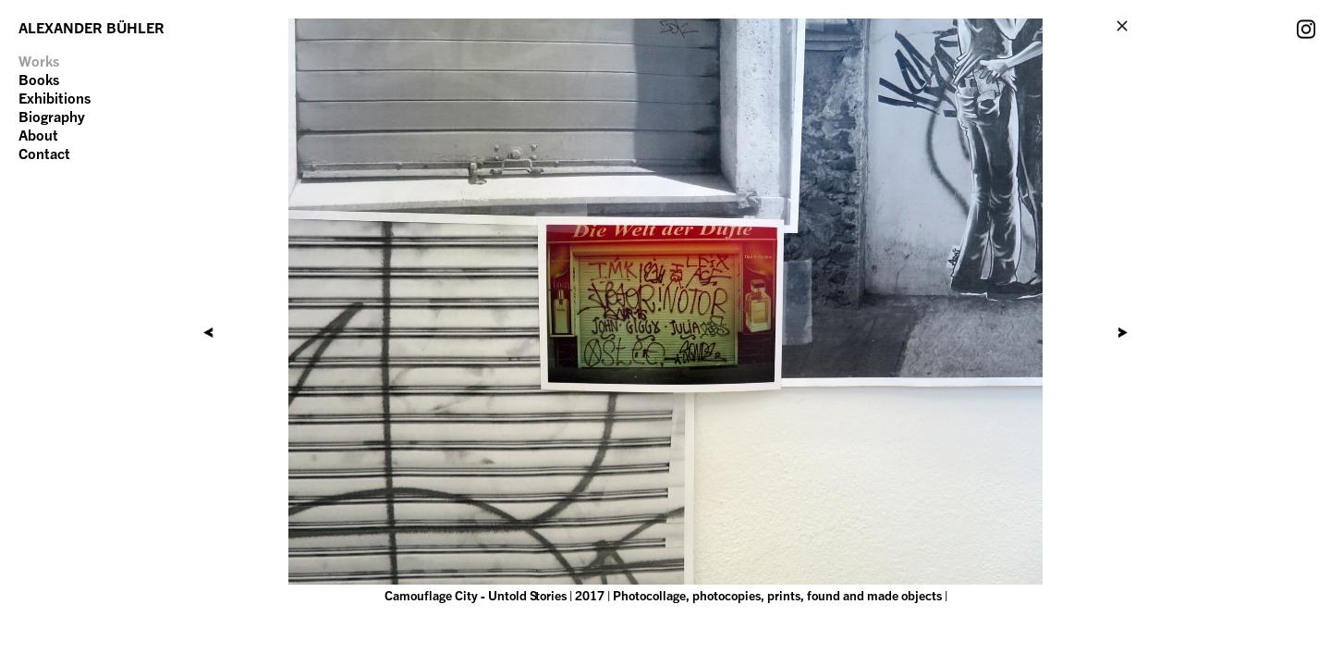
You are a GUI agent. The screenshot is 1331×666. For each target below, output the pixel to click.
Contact (44, 153)
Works (38, 61)
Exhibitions (54, 98)
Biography (51, 116)
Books (38, 79)
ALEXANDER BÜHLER (91, 27)
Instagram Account (1306, 29)
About (38, 135)
